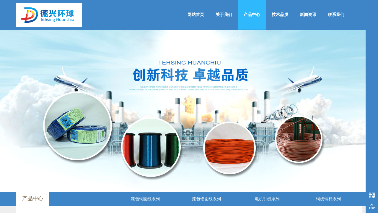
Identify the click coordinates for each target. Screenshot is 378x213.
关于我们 (224, 14)
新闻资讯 (308, 14)
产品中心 (252, 14)
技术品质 (280, 14)
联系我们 (336, 14)
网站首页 (196, 14)
